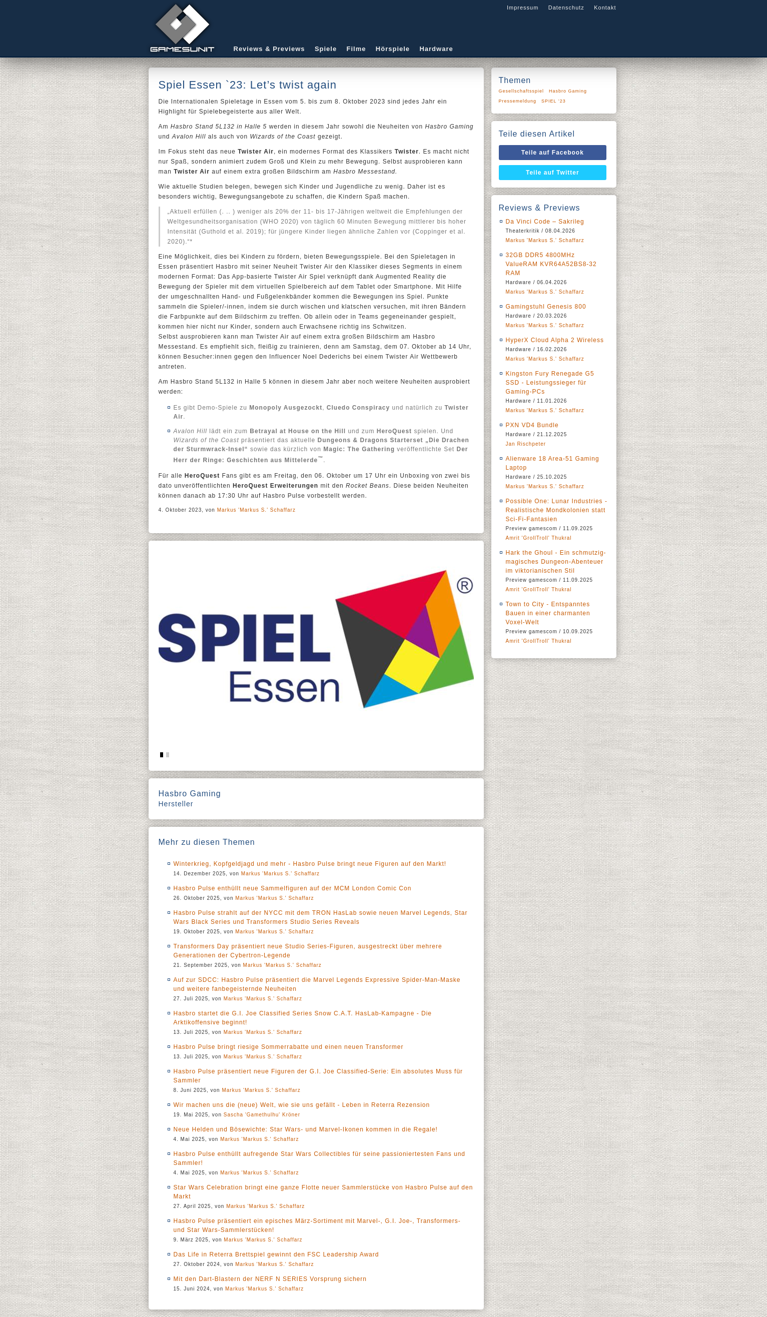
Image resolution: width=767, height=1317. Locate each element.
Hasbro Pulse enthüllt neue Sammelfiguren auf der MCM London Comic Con (293, 888)
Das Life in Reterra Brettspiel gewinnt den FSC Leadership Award (276, 1254)
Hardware (436, 49)
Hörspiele (393, 49)
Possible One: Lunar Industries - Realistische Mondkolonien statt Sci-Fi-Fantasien (556, 510)
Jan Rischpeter (526, 444)
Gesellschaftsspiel (521, 91)
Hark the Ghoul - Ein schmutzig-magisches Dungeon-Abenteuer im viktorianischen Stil (556, 561)
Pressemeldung (518, 101)
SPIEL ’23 (553, 101)
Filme (356, 49)
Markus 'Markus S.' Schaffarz (256, 510)
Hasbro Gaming (568, 91)
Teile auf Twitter (552, 172)
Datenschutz (566, 8)
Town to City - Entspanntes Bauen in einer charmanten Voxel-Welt (548, 613)
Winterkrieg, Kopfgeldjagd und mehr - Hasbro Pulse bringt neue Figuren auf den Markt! (310, 863)
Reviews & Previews (269, 49)
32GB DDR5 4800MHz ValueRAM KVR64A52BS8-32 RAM (551, 264)
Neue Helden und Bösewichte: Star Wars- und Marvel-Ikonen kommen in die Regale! (306, 1129)
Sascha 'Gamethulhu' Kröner (262, 1114)
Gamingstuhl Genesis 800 (546, 306)
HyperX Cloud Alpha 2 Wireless (555, 340)
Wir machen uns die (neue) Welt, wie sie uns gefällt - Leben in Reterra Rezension (302, 1104)
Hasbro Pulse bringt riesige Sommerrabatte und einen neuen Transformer (289, 1046)
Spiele (326, 49)
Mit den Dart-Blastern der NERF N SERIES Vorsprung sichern (270, 1278)
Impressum (522, 8)
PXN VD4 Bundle (532, 425)
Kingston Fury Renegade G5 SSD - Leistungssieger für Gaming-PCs (550, 382)
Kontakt (605, 8)
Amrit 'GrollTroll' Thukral (539, 538)
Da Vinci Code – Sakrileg (545, 221)
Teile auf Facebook (552, 152)
